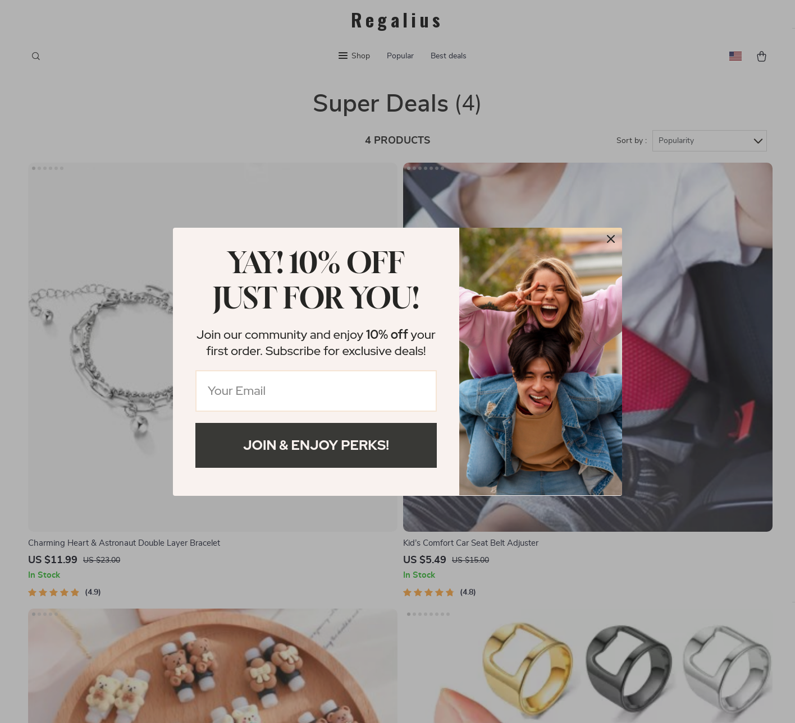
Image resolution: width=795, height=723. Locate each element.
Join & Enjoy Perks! (316, 445)
